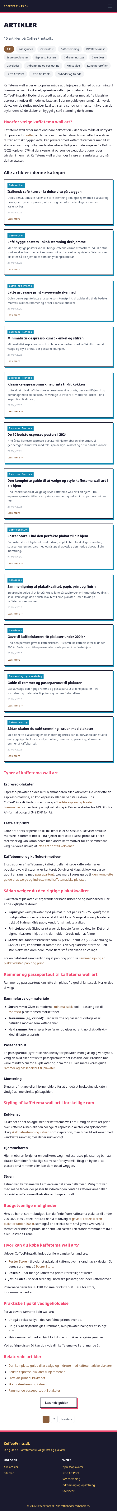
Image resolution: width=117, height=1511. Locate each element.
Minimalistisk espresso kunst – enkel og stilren (45, 338)
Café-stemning (70, 49)
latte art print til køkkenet (56, 846)
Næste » (66, 1419)
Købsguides (26, 49)
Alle (9, 49)
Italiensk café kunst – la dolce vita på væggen (44, 191)
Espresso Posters (45, 57)
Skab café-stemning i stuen (27, 1384)
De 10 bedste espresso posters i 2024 (37, 434)
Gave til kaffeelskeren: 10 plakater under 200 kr (46, 637)
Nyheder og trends (69, 74)
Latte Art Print (15, 74)
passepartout (44, 874)
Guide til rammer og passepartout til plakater (44, 683)
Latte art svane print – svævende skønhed (41, 292)
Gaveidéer (13, 65)
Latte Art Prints (41, 74)
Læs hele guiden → (58, 1403)
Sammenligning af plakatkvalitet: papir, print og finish (51, 586)
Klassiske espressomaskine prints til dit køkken (46, 384)
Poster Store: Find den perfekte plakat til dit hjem (47, 536)
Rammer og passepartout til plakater (34, 1390)
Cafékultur (46, 49)
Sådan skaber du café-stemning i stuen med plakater (50, 728)
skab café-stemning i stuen (30, 1132)
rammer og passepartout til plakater (29, 1068)
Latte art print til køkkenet (26, 1378)
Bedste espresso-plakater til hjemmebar (36, 1372)
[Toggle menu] (110, 6)
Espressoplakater (17, 57)
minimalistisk (63, 1007)
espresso (14, 1012)
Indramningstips (74, 57)
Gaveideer (98, 57)
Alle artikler (11, 1467)
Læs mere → (15, 218)
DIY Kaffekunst (95, 49)
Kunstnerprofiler (97, 65)
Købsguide (73, 65)
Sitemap (9, 1473)
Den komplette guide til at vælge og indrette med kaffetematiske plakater (60, 1365)
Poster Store (17, 1261)
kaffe (29, 135)
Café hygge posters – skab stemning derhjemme (46, 242)
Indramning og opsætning (43, 65)
